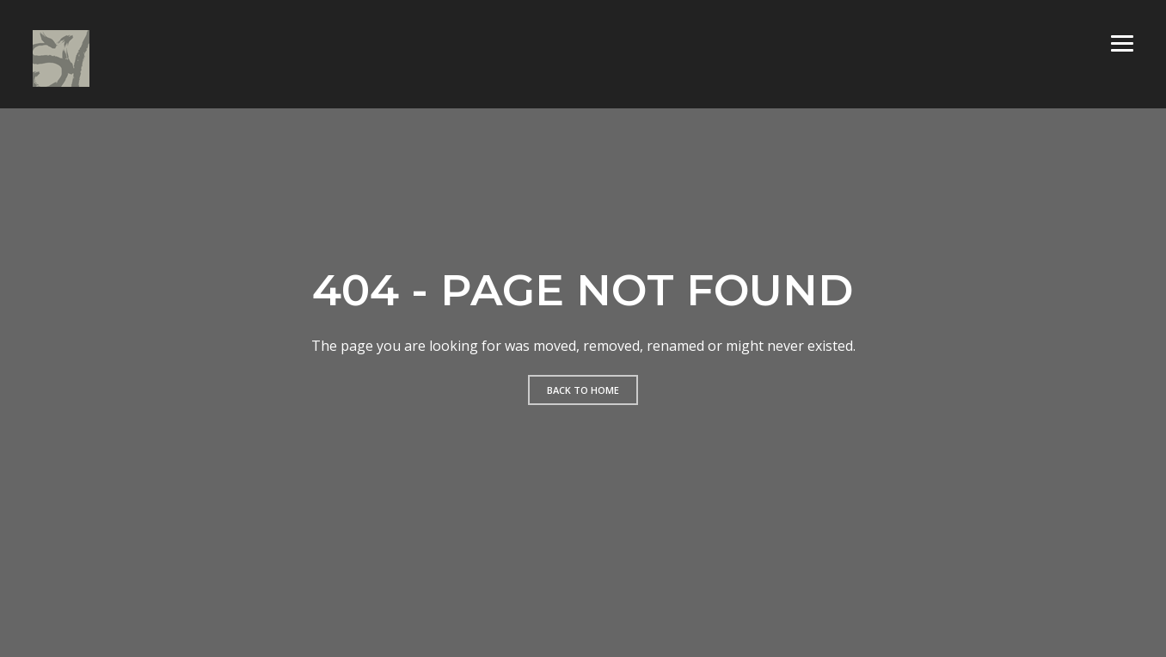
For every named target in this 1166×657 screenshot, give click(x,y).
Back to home (583, 390)
